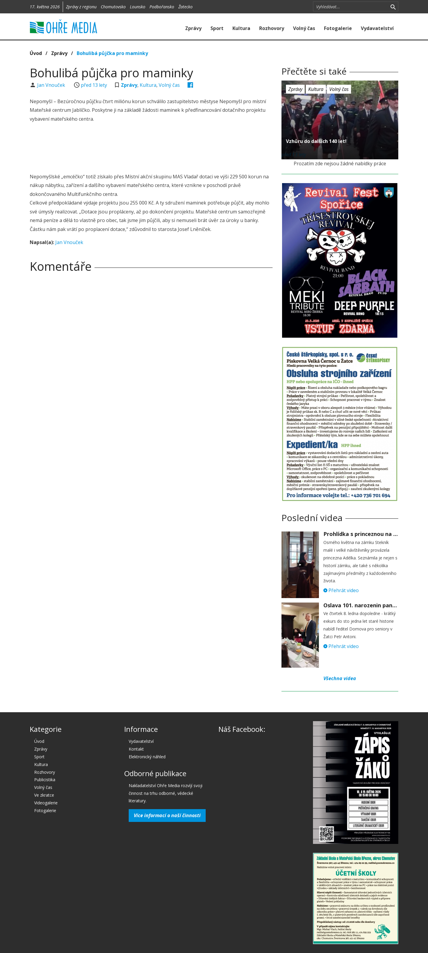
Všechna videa (339, 678)
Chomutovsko (113, 7)
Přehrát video (341, 590)
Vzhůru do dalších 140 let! (316, 141)
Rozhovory (271, 28)
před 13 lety (94, 85)
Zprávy (193, 28)
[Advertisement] (151, 148)
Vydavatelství (377, 28)
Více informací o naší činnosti (167, 815)
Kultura (241, 28)
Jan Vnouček (51, 85)
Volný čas (304, 28)
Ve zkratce (44, 795)
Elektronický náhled (147, 756)
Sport (217, 28)
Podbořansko (162, 7)
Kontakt (136, 749)
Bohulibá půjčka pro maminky (112, 53)
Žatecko (185, 7)
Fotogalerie (338, 28)
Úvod (36, 53)
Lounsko (137, 7)
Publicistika (44, 779)
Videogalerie (46, 803)
